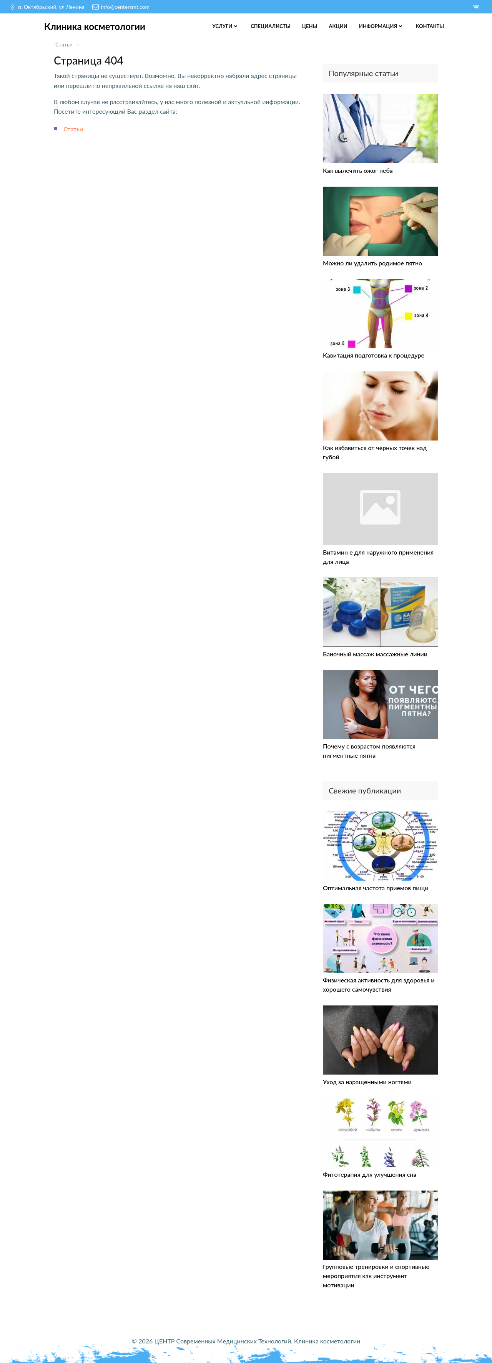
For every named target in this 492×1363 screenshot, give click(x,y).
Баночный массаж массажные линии (375, 653)
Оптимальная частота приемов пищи (376, 887)
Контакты (430, 26)
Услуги (225, 26)
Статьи (73, 128)
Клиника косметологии (94, 25)
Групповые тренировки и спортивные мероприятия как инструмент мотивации (376, 1275)
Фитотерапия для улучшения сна (369, 1173)
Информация (381, 26)
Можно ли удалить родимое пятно (372, 262)
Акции (338, 26)
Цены (309, 26)
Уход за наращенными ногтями (367, 1081)
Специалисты (270, 26)
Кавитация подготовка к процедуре (373, 354)
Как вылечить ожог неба (358, 170)
